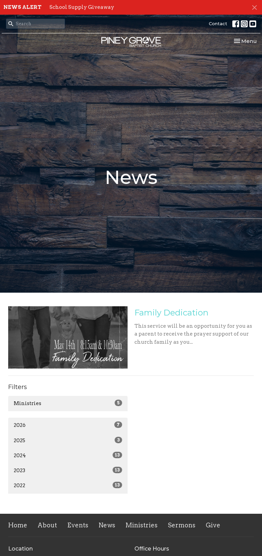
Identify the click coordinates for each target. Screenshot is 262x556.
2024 (68, 455)
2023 (68, 470)
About (47, 525)
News (107, 525)
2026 (68, 424)
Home (17, 525)
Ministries (68, 403)
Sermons (181, 525)
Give (213, 525)
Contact (218, 23)
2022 (68, 485)
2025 (68, 440)
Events (77, 525)
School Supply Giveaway (81, 7)
